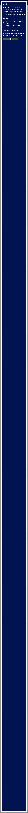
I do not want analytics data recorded (12, 26)
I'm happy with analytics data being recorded (15, 22)
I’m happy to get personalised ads (14, 34)
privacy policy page (19, 15)
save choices (7, 39)
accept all (14, 39)
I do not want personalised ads (13, 35)
